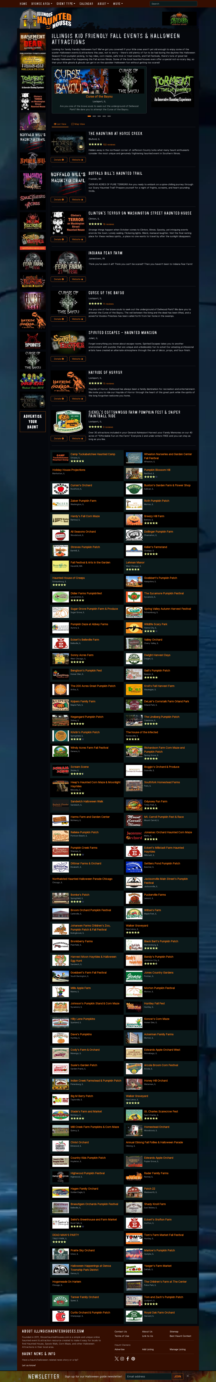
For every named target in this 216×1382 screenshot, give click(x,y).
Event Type (65, 4)
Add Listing (148, 1352)
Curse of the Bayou (106, 296)
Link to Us (147, 1339)
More (116, 4)
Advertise (120, 1352)
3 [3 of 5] (99, 119)
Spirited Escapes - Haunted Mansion (123, 335)
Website (77, 163)
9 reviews (108, 430)
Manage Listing (178, 1352)
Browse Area (40, 4)
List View (60, 127)
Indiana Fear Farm (106, 256)
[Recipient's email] (148, 1376)
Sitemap (174, 1334)
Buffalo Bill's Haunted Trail (116, 176)
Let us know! (29, 1368)
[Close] (187, 1376)
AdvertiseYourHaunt (33, 421)
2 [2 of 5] (94, 119)
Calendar (86, 4)
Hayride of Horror (105, 375)
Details (59, 163)
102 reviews (109, 147)
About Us (147, 1334)
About (102, 4)
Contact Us (121, 1334)
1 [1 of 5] (89, 119)
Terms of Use (122, 1339)
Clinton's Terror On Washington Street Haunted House (99, 96)
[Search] (173, 3)
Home (23, 4)
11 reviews (108, 307)
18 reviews (108, 227)
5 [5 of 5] (109, 119)
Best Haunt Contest (180, 1339)
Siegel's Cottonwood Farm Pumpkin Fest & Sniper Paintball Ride (134, 417)
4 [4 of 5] (104, 119)
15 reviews (108, 386)
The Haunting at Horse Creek (116, 136)
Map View (78, 127)
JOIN (177, 1376)
